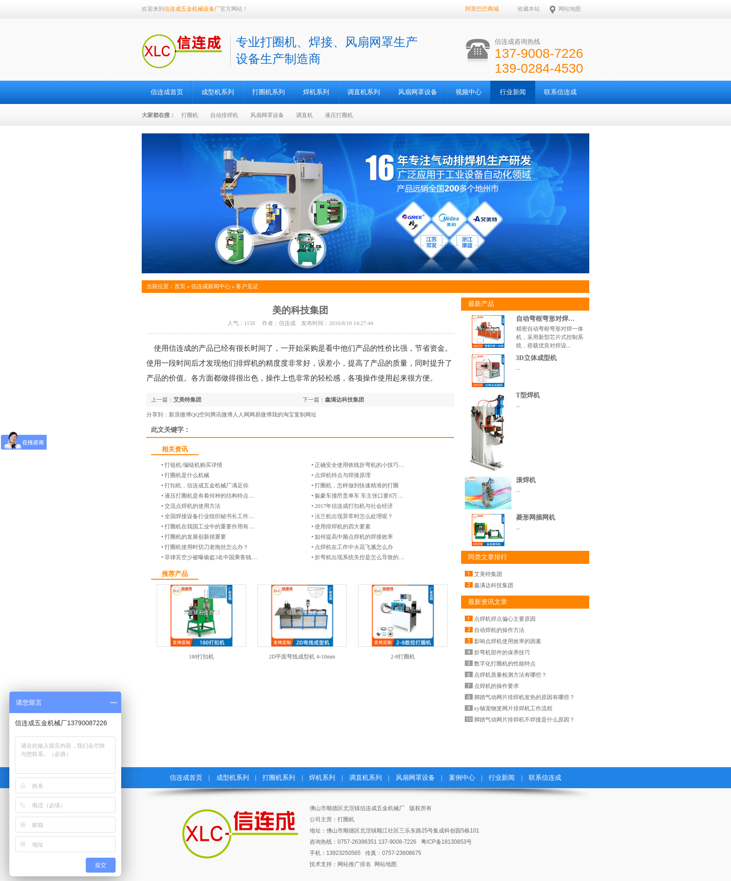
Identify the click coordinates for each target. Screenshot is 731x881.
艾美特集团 (187, 399)
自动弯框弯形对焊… (545, 318)
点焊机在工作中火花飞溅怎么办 (354, 547)
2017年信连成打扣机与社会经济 (354, 506)
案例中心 (462, 777)
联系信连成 (560, 92)
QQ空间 (200, 414)
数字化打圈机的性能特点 (505, 663)
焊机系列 (316, 92)
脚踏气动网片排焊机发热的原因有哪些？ (524, 697)
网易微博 (260, 414)
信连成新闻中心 (210, 286)
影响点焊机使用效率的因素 (507, 641)
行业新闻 (513, 92)
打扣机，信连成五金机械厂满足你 (206, 485)
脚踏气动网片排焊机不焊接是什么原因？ (524, 719)
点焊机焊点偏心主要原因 (505, 619)
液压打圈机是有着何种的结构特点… (209, 496)
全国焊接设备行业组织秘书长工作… (209, 516)
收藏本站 (528, 9)
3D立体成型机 (536, 357)
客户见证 (247, 286)
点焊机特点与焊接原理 (343, 475)
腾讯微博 (221, 414)
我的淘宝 (283, 414)
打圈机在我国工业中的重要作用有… (209, 526)
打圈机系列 (268, 92)
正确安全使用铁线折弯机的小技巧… (359, 465)
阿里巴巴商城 (482, 9)
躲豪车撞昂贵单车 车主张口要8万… (359, 496)
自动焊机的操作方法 (499, 630)
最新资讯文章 (487, 601)
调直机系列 (363, 92)
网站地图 (570, 9)
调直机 (304, 115)
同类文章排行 (487, 557)
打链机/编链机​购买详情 (193, 465)
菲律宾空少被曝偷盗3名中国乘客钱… (211, 557)
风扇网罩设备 (417, 92)
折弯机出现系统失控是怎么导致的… (359, 557)
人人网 (241, 414)
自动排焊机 (224, 115)
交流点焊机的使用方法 (193, 506)
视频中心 (468, 92)
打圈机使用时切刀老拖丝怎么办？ (206, 547)
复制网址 (305, 414)
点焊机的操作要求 (496, 686)
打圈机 (189, 115)
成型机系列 (217, 92)
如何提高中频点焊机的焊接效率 (354, 537)
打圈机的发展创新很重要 (195, 537)
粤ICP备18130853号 (446, 842)
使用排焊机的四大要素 (343, 526)
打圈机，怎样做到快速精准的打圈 (357, 485)
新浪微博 (180, 414)
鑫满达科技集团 (344, 399)
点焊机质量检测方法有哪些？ (510, 675)
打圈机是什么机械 (187, 475)
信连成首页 (167, 92)
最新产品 (481, 303)
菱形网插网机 (535, 517)
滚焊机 (526, 480)
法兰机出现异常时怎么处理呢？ (354, 516)
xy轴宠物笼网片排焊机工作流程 (513, 708)
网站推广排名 (354, 864)
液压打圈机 (339, 115)
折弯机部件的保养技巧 (502, 652)
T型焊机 (528, 395)
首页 (180, 286)
